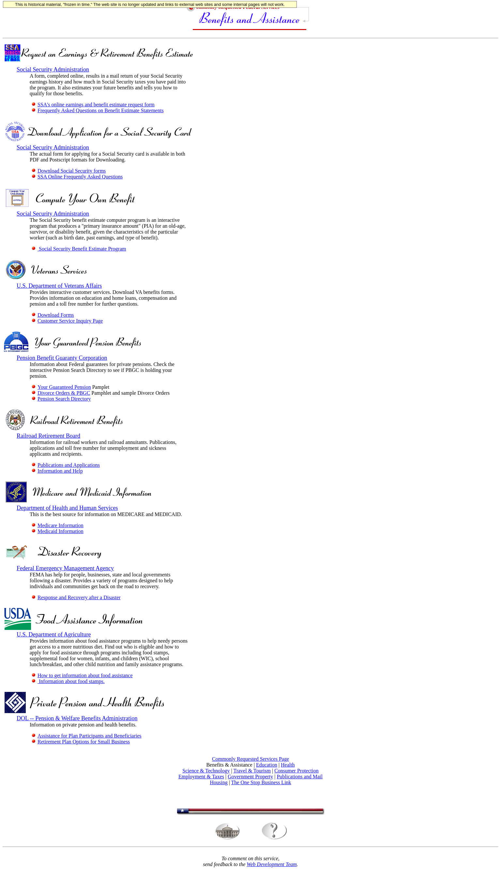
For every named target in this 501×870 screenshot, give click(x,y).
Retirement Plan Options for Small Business (80, 741)
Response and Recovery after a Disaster (76, 597)
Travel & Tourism (251, 770)
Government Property (250, 776)
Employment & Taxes (201, 776)
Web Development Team (271, 864)
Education (266, 765)
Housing (218, 782)
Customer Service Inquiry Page (67, 321)
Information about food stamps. (68, 681)
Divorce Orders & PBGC (60, 393)
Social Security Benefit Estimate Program (78, 249)
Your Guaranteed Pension (61, 387)
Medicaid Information (57, 531)
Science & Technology (206, 770)
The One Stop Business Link (261, 782)
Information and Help (57, 471)
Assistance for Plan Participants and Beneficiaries (86, 736)
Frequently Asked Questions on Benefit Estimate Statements (97, 110)
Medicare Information (57, 525)
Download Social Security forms (68, 171)
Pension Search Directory (61, 399)
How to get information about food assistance (82, 675)
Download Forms (52, 315)
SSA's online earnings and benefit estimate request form (93, 104)
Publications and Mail (299, 776)
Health (288, 765)
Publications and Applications (65, 465)
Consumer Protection (296, 770)
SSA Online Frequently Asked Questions (77, 176)
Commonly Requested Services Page (250, 759)
